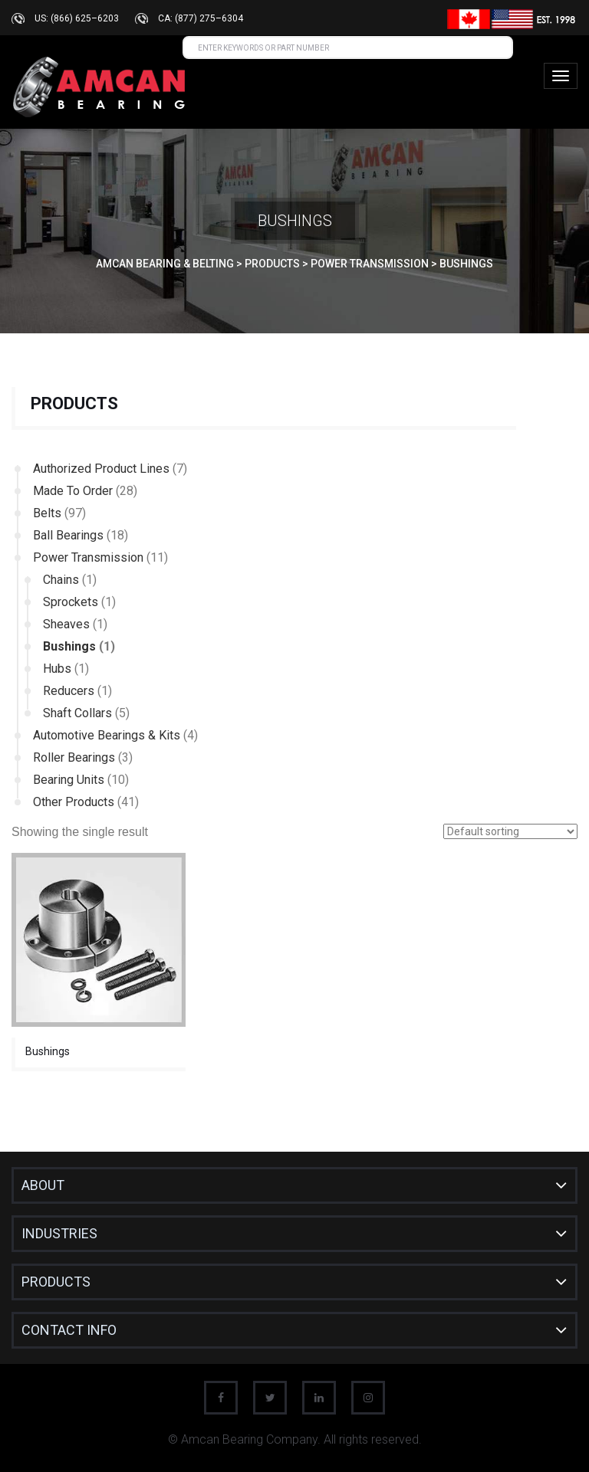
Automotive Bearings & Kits (106, 735)
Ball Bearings (68, 535)
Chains (61, 579)
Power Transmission (88, 557)
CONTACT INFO (69, 1330)
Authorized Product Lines (101, 468)
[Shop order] (510, 831)
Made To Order (73, 491)
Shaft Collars (77, 713)
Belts (47, 513)
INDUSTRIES (59, 1233)
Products (55, 1282)
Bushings (69, 646)
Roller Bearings (74, 757)
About (42, 1185)
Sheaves (66, 624)
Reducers (68, 691)
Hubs (57, 668)
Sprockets (70, 602)
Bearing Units (68, 779)
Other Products (73, 802)
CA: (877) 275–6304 (200, 18)
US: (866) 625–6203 (77, 18)
